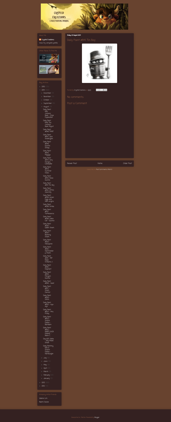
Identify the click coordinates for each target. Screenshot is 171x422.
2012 (43, 386)
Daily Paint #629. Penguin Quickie (47, 275)
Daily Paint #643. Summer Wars (47, 170)
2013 (43, 382)
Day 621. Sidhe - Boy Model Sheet (48, 341)
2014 (43, 90)
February (47, 375)
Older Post (127, 163)
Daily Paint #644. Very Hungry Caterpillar (48, 161)
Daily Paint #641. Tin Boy (48, 184)
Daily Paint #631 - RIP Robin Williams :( (48, 259)
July (45, 358)
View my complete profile (48, 43)
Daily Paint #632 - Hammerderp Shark (48, 250)
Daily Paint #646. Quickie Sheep (47, 145)
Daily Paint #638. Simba (48, 205)
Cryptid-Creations (47, 40)
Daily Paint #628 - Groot (48, 282)
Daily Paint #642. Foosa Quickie (48, 178)
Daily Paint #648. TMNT (48, 130)
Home (100, 163)
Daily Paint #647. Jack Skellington (48, 137)
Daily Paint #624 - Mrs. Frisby (48, 312)
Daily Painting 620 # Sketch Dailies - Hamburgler (48, 350)
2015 (43, 87)
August (46, 107)
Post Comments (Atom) (104, 169)
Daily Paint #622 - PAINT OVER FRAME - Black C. (48, 332)
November (47, 96)
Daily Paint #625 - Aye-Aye (48, 304)
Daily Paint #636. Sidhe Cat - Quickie (48, 219)
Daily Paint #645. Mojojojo (47, 153)
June (46, 361)
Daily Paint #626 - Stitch (47, 297)
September (48, 103)
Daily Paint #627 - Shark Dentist (47, 289)
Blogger (96, 417)
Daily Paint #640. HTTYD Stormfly (48, 190)
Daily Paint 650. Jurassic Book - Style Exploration (48, 113)
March (46, 371)
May (45, 365)
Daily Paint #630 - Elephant (47, 267)
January (47, 378)
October (47, 100)
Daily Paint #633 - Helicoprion (48, 242)
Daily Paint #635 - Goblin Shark (48, 226)
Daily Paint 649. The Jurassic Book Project (48, 123)
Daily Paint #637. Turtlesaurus (48, 211)
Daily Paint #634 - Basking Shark (47, 234)
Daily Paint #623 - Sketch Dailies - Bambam (47, 321)
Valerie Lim (43, 398)
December (48, 93)
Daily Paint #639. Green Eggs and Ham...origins (48, 198)
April (46, 368)
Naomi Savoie (44, 402)
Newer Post (72, 163)
